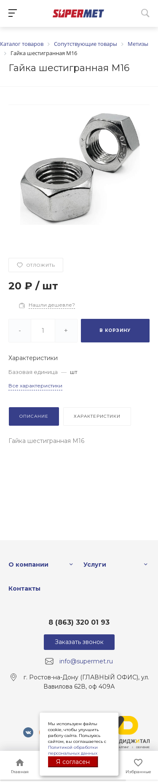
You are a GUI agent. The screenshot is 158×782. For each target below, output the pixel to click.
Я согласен (73, 762)
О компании (28, 564)
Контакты (24, 588)
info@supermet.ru (86, 661)
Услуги (94, 564)
